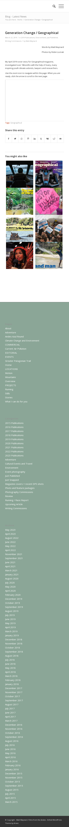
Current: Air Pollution (15, 348)
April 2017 (10, 716)
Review (9, 496)
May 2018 (10, 667)
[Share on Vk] (47, 139)
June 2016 (10, 749)
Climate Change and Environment (22, 340)
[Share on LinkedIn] (34, 139)
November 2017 (13, 692)
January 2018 (12, 684)
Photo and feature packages (20, 487)
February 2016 (13, 765)
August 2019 (11, 611)
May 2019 (10, 623)
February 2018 (13, 680)
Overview (10, 381)
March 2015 (11, 801)
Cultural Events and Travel (18, 463)
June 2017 (10, 712)
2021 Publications (14, 447)
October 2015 (12, 781)
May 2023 (10, 529)
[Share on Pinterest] (28, 139)
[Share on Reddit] (54, 139)
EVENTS (9, 356)
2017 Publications (14, 431)
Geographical (16, 123)
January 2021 (12, 574)
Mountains (10, 377)
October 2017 (12, 696)
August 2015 (11, 789)
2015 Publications (14, 422)
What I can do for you (16, 401)
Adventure (10, 332)
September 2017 (14, 700)
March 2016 (11, 761)
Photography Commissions (19, 492)
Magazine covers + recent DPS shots (24, 483)
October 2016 (12, 732)
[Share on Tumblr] (41, 139)
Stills (7, 393)
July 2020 (10, 582)
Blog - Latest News (16, 16)
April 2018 (10, 671)
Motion (8, 373)
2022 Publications (14, 451)
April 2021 (10, 566)
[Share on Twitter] (15, 139)
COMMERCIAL (12, 344)
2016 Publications (14, 427)
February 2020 (13, 594)
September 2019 (14, 606)
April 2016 (10, 757)
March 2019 (11, 631)
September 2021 (14, 558)
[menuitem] (53, 6)
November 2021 (13, 554)
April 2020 (10, 590)
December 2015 (13, 773)
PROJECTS (10, 385)
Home (8, 364)
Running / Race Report (17, 500)
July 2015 (10, 793)
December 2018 (13, 639)
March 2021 (11, 570)
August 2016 (11, 740)
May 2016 (10, 753)
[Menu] (60, 6)
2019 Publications (28, 38)
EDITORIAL (11, 352)
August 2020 (11, 578)
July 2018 (10, 659)
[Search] (53, 6)
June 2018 (10, 663)
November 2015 (13, 777)
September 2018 (14, 651)
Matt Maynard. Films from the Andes (31, 820)
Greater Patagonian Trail (18, 360)
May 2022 (10, 546)
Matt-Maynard (31, 41)
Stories (9, 397)
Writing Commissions (13, 41)
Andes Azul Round (14, 336)
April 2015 (10, 797)
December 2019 (13, 598)
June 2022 (10, 541)
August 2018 (11, 655)
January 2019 (12, 635)
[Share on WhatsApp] (21, 139)
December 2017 (13, 688)
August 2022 (11, 537)
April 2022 (10, 550)
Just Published (52, 38)
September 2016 (14, 736)
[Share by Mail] (60, 139)
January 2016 (12, 769)
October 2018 (12, 647)
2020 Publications (14, 443)
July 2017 (10, 708)
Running (9, 389)
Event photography (15, 471)
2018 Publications (14, 435)
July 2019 (10, 615)
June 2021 (10, 562)
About (8, 328)
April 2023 (10, 533)
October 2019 (12, 602)
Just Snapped (12, 479)
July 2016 (10, 745)
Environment (41, 38)
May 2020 (10, 586)
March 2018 (11, 675)
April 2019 (10, 627)
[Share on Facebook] (8, 139)
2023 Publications (14, 455)
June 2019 (10, 619)
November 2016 (13, 728)
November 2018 (13, 643)
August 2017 (11, 704)
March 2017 (11, 720)
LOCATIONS (11, 368)
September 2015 (14, 785)
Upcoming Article (14, 504)
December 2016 (13, 724)
